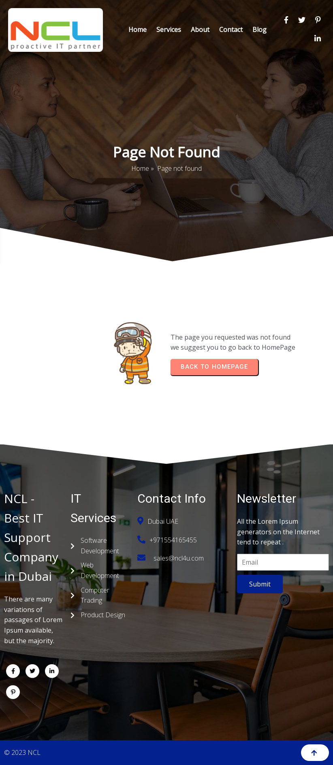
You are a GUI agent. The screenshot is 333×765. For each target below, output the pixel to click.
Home (140, 168)
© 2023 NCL (22, 752)
